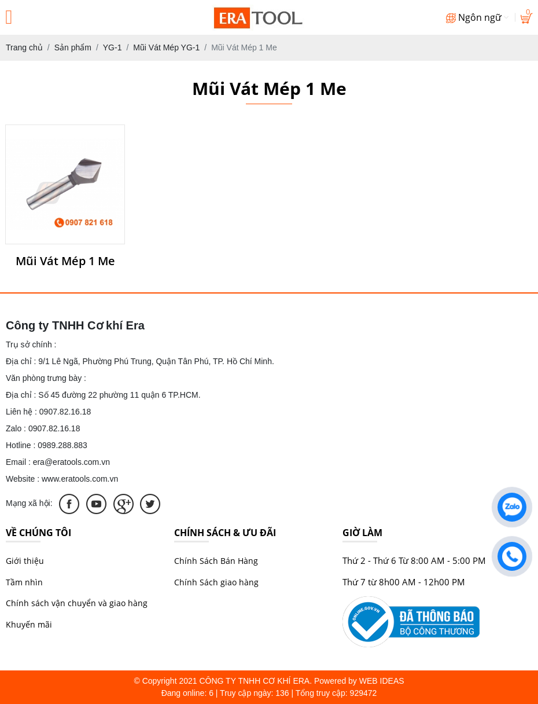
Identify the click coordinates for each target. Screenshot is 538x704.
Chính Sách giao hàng (216, 582)
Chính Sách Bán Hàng (216, 560)
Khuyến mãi (29, 624)
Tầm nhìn (24, 582)
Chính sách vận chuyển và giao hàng (77, 602)
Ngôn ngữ (477, 17)
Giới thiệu (25, 560)
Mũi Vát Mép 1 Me (65, 261)
